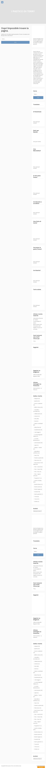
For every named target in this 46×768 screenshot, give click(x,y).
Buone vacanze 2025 (37, 324)
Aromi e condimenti (38, 403)
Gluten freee (37, 427)
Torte (35, 499)
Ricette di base (37, 484)
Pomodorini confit (37, 326)
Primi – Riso (36, 471)
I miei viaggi (36, 432)
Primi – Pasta (37, 469)
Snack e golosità (37, 494)
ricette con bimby (38, 480)
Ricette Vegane (37, 489)
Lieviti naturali (37, 442)
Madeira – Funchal (38, 447)
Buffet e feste (37, 407)
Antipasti (36, 398)
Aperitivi (36, 401)
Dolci (35, 418)
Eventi (35, 421)
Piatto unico (36, 460)
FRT (44, 765)
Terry (34, 341)
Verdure (36, 501)
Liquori (35, 445)
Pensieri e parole (37, 457)
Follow (38, 376)
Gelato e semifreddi (38, 423)
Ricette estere (37, 486)
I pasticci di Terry (23, 11)
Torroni (35, 496)
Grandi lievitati (37, 429)
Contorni (36, 416)
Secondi (35, 491)
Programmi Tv (37, 478)
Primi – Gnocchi (37, 466)
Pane (35, 455)
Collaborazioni (37, 413)
